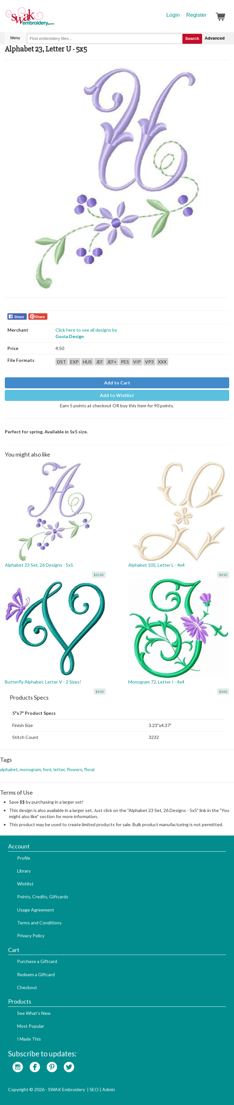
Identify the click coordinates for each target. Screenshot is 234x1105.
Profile (23, 858)
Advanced (215, 38)
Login (173, 15)
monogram (30, 769)
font (47, 769)
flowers (74, 769)
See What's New (34, 1013)
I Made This (29, 1039)
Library (24, 871)
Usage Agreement (35, 909)
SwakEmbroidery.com (53, 19)
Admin (108, 1089)
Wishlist (25, 883)
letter (59, 769)
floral (89, 769)
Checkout (27, 987)
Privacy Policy (30, 935)
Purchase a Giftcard (37, 961)
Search (192, 38)
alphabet (9, 769)
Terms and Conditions (39, 922)
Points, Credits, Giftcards (42, 896)
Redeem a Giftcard (36, 974)
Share (19, 317)
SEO (94, 1089)
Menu (15, 38)
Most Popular (30, 1026)
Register (196, 15)
